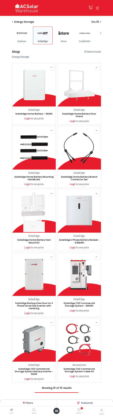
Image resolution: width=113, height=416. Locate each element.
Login (27, 118)
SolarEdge (34, 109)
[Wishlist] (79, 410)
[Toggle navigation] (97, 8)
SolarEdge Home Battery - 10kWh (34, 113)
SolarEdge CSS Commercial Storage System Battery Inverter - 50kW (34, 371)
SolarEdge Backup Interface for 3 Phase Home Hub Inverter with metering (34, 306)
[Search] (34, 410)
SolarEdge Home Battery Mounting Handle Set (34, 178)
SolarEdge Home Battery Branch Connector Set (79, 178)
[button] (87, 403)
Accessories (79, 365)
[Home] (11, 410)
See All (96, 21)
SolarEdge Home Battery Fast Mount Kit (34, 241)
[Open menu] (56, 411)
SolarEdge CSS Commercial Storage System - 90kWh (79, 304)
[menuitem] (22, 35)
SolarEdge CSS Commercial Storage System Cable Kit (79, 370)
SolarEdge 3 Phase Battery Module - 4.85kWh (79, 241)
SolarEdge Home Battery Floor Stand (79, 115)
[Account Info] (101, 410)
